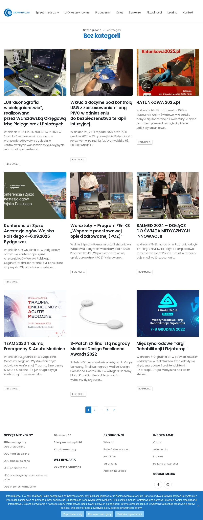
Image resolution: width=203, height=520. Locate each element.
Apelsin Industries (114, 471)
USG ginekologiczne (17, 461)
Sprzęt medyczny (47, 12)
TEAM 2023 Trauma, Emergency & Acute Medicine (34, 346)
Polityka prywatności (129, 514)
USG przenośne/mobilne (20, 487)
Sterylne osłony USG (68, 442)
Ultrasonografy (15, 442)
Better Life (109, 456)
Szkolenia (135, 12)
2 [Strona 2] (94, 410)
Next (114, 409)
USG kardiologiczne (16, 454)
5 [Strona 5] (107, 410)
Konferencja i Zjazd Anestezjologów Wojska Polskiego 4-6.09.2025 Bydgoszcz (29, 234)
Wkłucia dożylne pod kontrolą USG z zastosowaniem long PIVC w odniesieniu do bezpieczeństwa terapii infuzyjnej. (101, 113)
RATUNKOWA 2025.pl (158, 102)
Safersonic (110, 464)
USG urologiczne (14, 446)
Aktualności (154, 12)
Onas (119, 12)
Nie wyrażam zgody (99, 514)
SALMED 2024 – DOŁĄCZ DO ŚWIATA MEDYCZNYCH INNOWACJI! (163, 231)
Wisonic (108, 442)
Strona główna (92, 30)
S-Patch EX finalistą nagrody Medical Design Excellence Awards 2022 (100, 349)
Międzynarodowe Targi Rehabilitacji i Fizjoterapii (162, 346)
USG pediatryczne (15, 468)
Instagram (168, 485)
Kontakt (188, 12)
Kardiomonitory (65, 449)
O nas (157, 442)
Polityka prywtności (165, 464)
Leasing (172, 12)
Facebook (158, 485)
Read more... (12, 163)
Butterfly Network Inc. (116, 449)
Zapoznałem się (72, 514)
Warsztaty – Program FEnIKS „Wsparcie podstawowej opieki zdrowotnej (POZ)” (100, 231)
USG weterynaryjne (77, 12)
